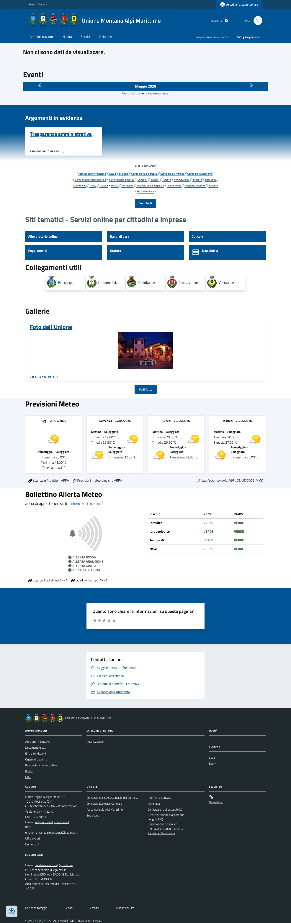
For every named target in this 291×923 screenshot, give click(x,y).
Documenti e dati (35, 747)
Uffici (28, 777)
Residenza (127, 185)
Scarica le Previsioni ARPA (48, 480)
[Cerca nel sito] (256, 20)
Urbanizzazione (145, 191)
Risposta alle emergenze (150, 185)
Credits (94, 908)
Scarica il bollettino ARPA (47, 580)
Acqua (112, 173)
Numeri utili (32, 844)
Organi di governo (36, 759)
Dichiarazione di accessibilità (165, 809)
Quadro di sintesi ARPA (89, 580)
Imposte (197, 179)
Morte (92, 185)
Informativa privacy (159, 797)
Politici (29, 771)
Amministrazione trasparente (166, 814)
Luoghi (213, 757)
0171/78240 (45, 811)
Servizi (85, 36)
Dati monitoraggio (36, 908)
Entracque (92, 815)
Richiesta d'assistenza (161, 833)
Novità (67, 36)
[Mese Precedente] (39, 85)
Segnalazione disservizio (162, 824)
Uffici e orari (32, 838)
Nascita (103, 185)
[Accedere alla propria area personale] (239, 4)
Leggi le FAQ (155, 819)
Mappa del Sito (125, 908)
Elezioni (155, 179)
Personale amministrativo (41, 765)
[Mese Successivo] (251, 85)
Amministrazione (42, 36)
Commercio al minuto (172, 173)
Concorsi (142, 179)
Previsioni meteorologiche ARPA (97, 480)
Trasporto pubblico (195, 185)
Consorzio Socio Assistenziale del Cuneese (112, 797)
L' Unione (105, 36)
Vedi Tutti (145, 203)
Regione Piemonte (38, 4)
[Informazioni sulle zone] (86, 503)
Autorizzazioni (95, 741)
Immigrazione (181, 179)
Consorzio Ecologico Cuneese (104, 803)
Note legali (154, 803)
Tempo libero (174, 185)
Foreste (166, 179)
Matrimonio (79, 185)
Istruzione (210, 179)
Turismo (213, 185)
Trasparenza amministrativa (211, 37)
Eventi (213, 763)
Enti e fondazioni (35, 753)
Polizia (114, 185)
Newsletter (216, 802)
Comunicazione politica (121, 179)
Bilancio (123, 173)
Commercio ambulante (199, 173)
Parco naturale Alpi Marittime (104, 809)
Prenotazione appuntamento (165, 828)
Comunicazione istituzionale (90, 179)
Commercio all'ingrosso (144, 173)
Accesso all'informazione (92, 173)
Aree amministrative (37, 741)
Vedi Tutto (145, 389)
